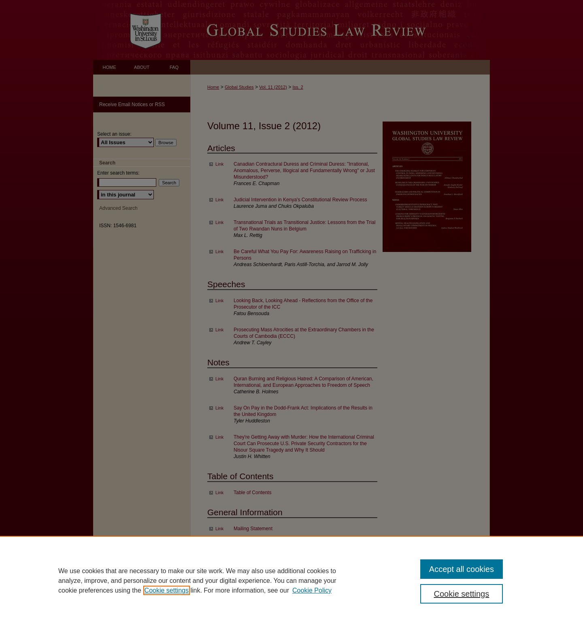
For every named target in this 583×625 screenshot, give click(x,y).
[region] (291, 580)
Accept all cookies (461, 569)
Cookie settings (167, 590)
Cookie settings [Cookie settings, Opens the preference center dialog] (461, 593)
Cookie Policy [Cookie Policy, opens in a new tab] (312, 590)
